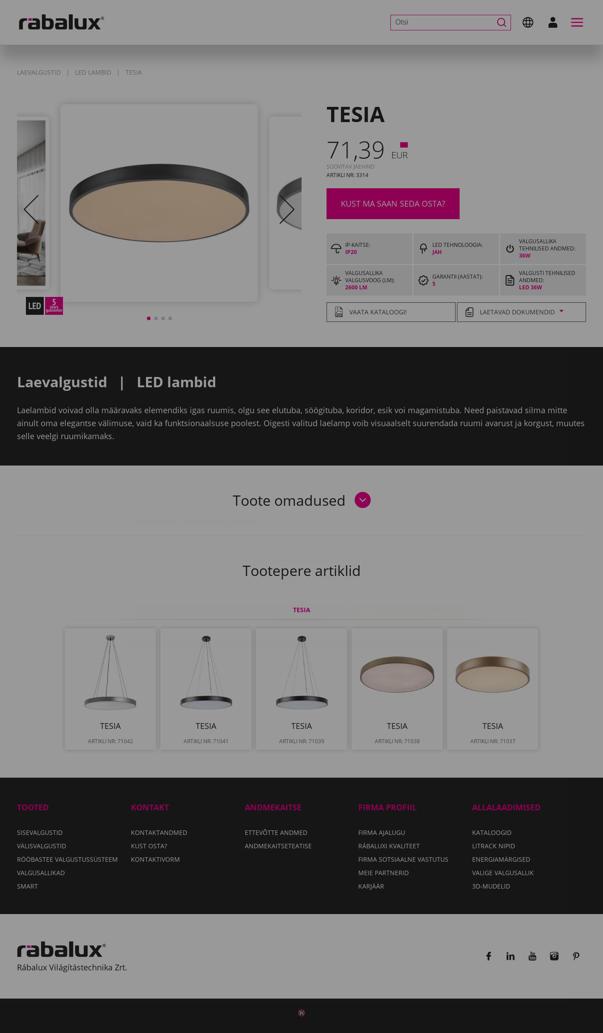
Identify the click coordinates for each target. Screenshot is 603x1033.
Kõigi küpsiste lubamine (406, 561)
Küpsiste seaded (180, 561)
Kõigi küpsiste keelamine (285, 561)
